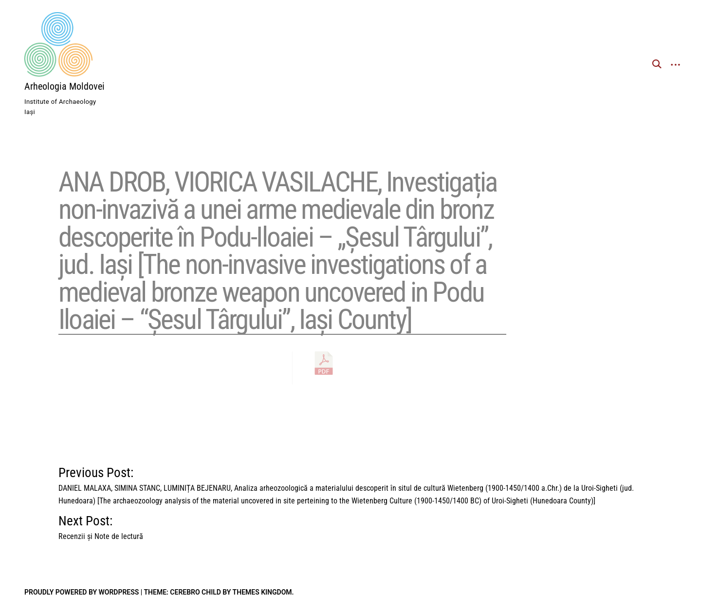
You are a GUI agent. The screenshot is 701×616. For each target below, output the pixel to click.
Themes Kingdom (262, 592)
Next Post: (100, 525)
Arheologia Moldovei (64, 86)
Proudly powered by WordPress (81, 592)
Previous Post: (350, 477)
